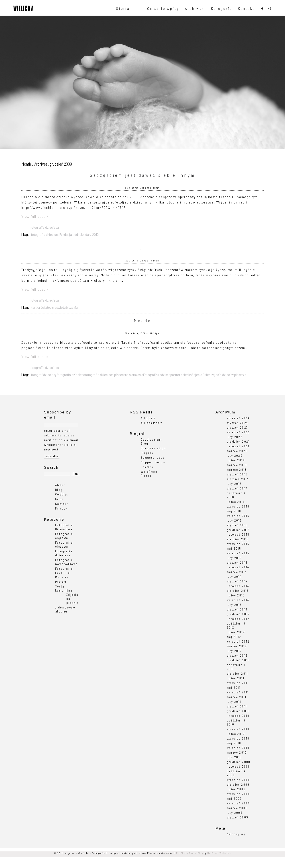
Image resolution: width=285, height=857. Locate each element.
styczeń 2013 (237, 609)
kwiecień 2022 (238, 432)
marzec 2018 (237, 469)
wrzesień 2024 (238, 418)
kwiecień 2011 (238, 692)
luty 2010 (234, 757)
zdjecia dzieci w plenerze (228, 374)
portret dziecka (181, 374)
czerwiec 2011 (238, 683)
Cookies (61, 494)
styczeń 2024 (237, 423)
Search (51, 467)
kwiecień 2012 (238, 641)
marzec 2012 (237, 646)
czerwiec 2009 (238, 794)
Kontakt (246, 8)
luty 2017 (234, 483)
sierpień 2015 (238, 539)
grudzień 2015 (238, 530)
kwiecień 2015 (238, 553)
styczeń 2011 (237, 706)
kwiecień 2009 (238, 803)
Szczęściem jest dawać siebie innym (142, 175)
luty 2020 (235, 455)
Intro (59, 499)
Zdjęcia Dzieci (201, 374)
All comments (152, 423)
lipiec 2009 (236, 789)
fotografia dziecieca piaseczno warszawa (114, 374)
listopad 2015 (238, 534)
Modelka (62, 577)
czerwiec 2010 (238, 738)
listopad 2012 (238, 619)
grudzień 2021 (238, 441)
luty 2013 (234, 604)
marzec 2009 (237, 808)
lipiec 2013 (236, 595)
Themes (147, 467)
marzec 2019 (237, 465)
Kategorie (221, 8)
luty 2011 (234, 701)
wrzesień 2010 (238, 729)
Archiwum (195, 8)
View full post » (35, 216)
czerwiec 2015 (238, 544)
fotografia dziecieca (44, 227)
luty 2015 (234, 558)
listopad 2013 (238, 586)
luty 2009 (235, 812)
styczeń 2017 (237, 488)
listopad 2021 (238, 446)
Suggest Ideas (153, 457)
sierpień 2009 (238, 784)
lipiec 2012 (236, 632)
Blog (59, 489)
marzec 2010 (237, 752)
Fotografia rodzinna (156, 374)
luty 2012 (234, 651)
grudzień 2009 (238, 762)
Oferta (123, 8)
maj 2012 (234, 637)
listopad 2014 (238, 567)
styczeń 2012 (237, 655)
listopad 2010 (238, 715)
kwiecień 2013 (238, 600)
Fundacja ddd (68, 234)
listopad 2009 (238, 766)
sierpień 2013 (238, 590)
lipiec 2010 (236, 734)
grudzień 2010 (238, 711)
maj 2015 (234, 548)
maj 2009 (234, 798)
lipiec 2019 (236, 460)
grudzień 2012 (238, 614)
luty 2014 (234, 576)
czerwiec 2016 (238, 506)
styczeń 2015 (237, 562)
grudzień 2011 (238, 660)
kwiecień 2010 (238, 748)
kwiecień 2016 (238, 516)
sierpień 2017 (237, 479)
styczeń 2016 (237, 525)
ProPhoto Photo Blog (189, 853)
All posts (148, 418)
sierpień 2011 (237, 673)
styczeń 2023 (237, 427)
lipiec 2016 (236, 502)
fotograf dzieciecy (44, 374)
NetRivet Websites (219, 853)
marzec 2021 (237, 451)
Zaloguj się (236, 834)
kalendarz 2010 (88, 234)
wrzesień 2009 (238, 780)
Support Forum (153, 462)
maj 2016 (234, 511)
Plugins (147, 453)
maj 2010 (234, 743)
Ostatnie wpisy (163, 8)
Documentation (153, 448)
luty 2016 (234, 520)
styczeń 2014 (237, 581)
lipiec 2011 (235, 678)
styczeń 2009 (237, 817)
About (60, 485)
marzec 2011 (236, 697)
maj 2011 (234, 687)
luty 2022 (235, 437)
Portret (61, 582)
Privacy (61, 508)
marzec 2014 (237, 572)
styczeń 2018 (237, 474)
